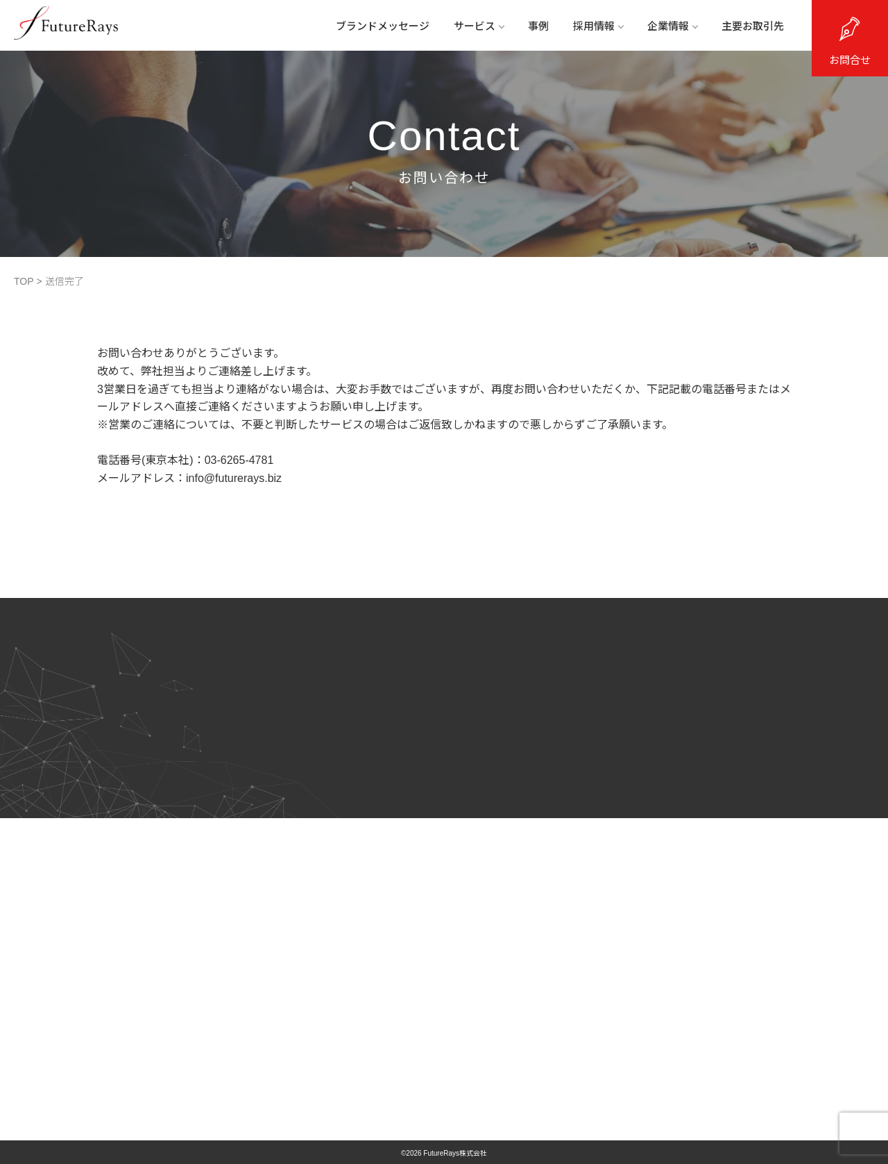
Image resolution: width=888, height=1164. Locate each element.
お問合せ (850, 60)
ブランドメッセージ (382, 26)
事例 (538, 26)
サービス (479, 26)
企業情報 (672, 26)
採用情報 (598, 26)
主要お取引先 (753, 26)
